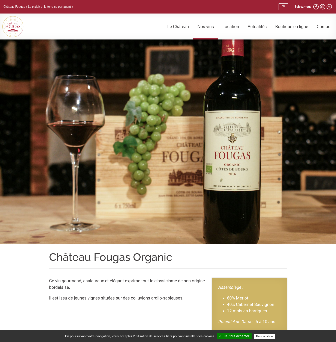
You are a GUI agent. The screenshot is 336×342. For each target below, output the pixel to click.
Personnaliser (264, 336)
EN (283, 6)
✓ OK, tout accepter (234, 336)
